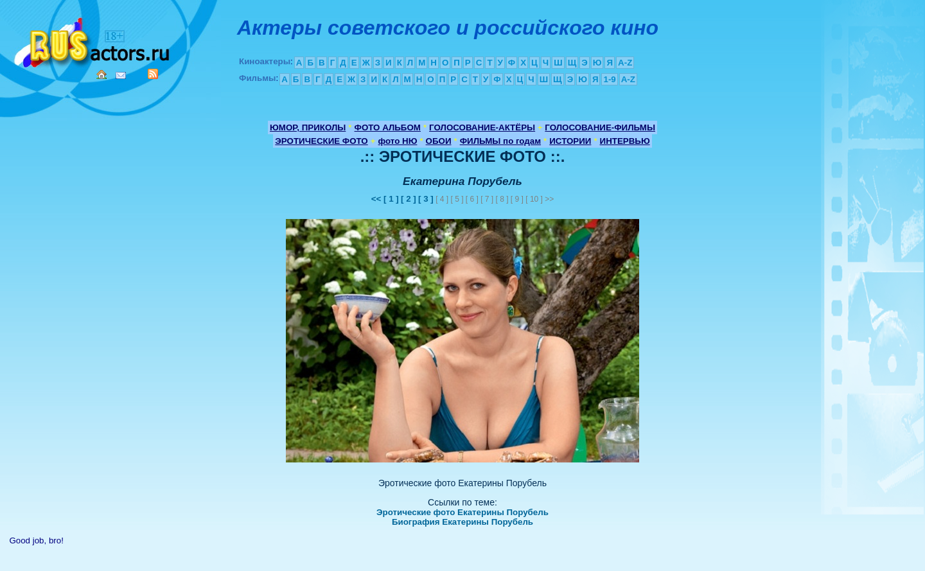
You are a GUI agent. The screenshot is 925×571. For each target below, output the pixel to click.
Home (101, 74)
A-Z (625, 62)
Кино (93, 40)
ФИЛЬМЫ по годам (500, 141)
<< (377, 199)
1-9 (609, 79)
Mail (121, 75)
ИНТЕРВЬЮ (625, 141)
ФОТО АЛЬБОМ (388, 127)
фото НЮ (398, 141)
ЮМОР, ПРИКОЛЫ (308, 127)
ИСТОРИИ (570, 141)
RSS (153, 74)
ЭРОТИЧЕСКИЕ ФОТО (321, 141)
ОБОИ (439, 141)
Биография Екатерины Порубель (462, 522)
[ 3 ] (426, 199)
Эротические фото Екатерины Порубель (462, 512)
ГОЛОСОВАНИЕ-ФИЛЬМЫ (600, 127)
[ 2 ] (408, 199)
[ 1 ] (391, 199)
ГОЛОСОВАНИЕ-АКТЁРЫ (482, 127)
